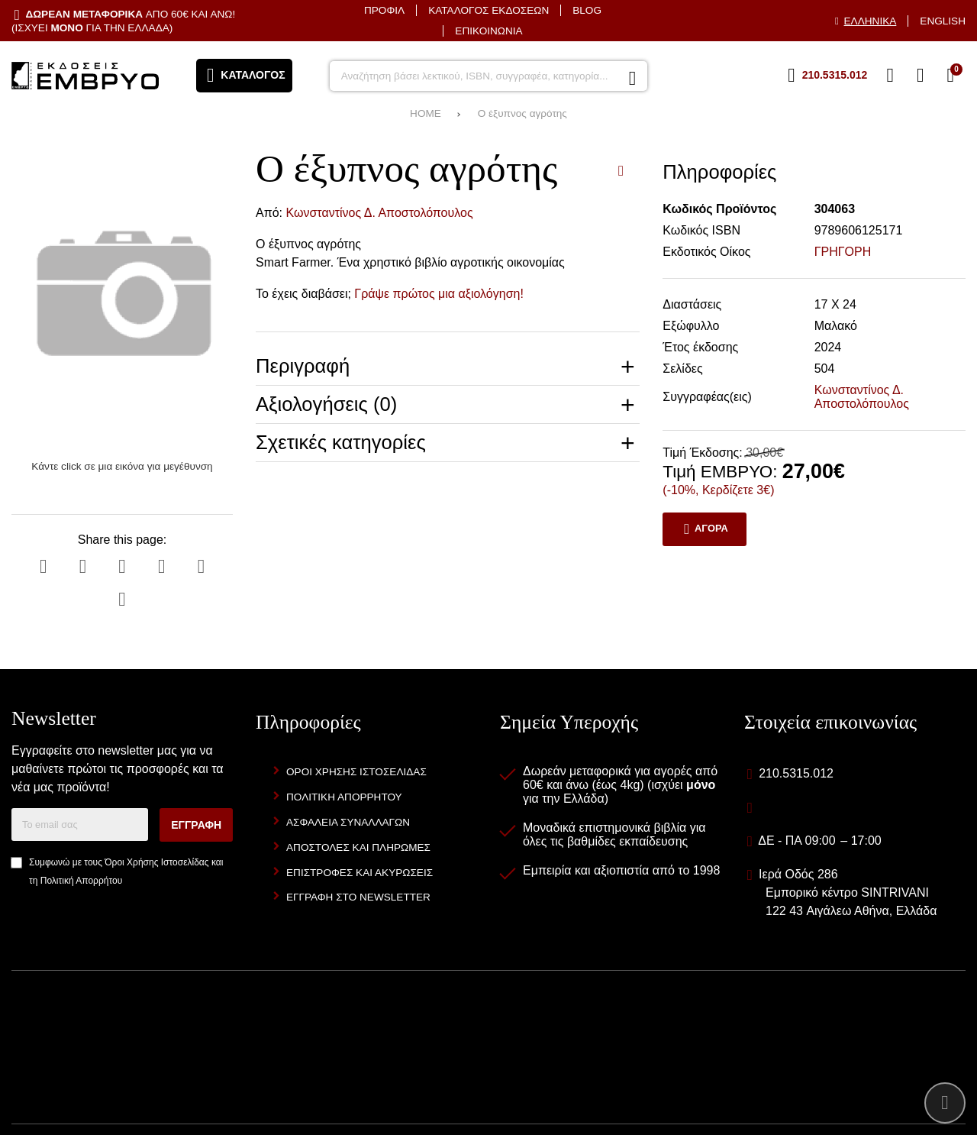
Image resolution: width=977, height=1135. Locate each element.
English (943, 21)
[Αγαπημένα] (890, 75)
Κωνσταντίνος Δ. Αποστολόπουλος (379, 212)
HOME (425, 113)
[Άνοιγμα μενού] (244, 75)
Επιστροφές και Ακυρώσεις (359, 872)
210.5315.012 (796, 773)
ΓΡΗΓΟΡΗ (843, 251)
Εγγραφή (196, 825)
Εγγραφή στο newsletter (358, 897)
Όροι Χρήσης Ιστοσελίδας (156, 862)
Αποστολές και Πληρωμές (358, 847)
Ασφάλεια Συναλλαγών (348, 822)
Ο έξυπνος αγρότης (522, 113)
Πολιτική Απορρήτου (81, 880)
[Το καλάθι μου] (950, 75)
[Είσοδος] (920, 75)
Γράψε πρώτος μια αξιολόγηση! (439, 293)
